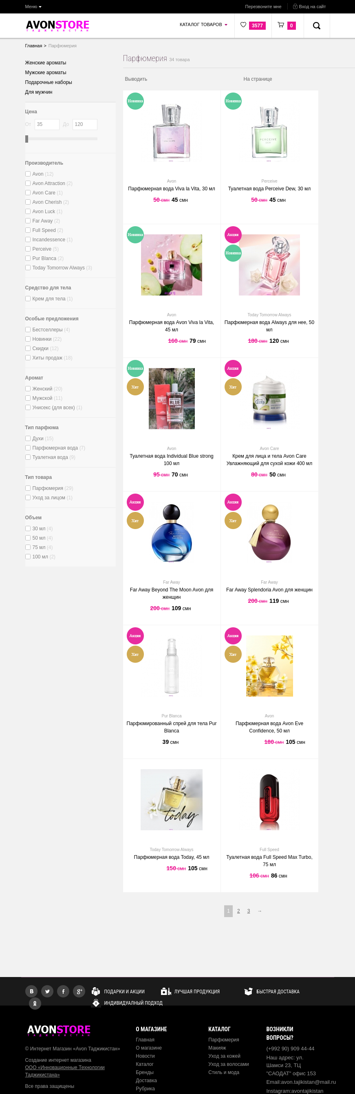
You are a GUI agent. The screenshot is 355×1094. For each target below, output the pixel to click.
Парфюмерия (223, 1040)
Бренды (144, 1072)
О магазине (149, 1048)
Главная (145, 1040)
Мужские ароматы (45, 72)
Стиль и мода (223, 1072)
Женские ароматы (45, 63)
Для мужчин (39, 92)
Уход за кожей (224, 1056)
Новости (145, 1056)
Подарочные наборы (48, 82)
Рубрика (145, 1089)
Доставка (146, 1080)
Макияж (217, 1048)
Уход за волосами (228, 1064)
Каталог (145, 1064)
